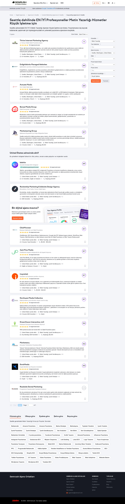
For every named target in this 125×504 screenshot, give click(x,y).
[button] (104, 3)
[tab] (15, 416)
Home (11, 15)
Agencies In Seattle (33, 15)
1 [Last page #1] (35, 405)
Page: (25, 405)
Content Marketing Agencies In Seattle (53, 15)
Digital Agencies (20, 15)
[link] (54, 3)
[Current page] (30, 405)
